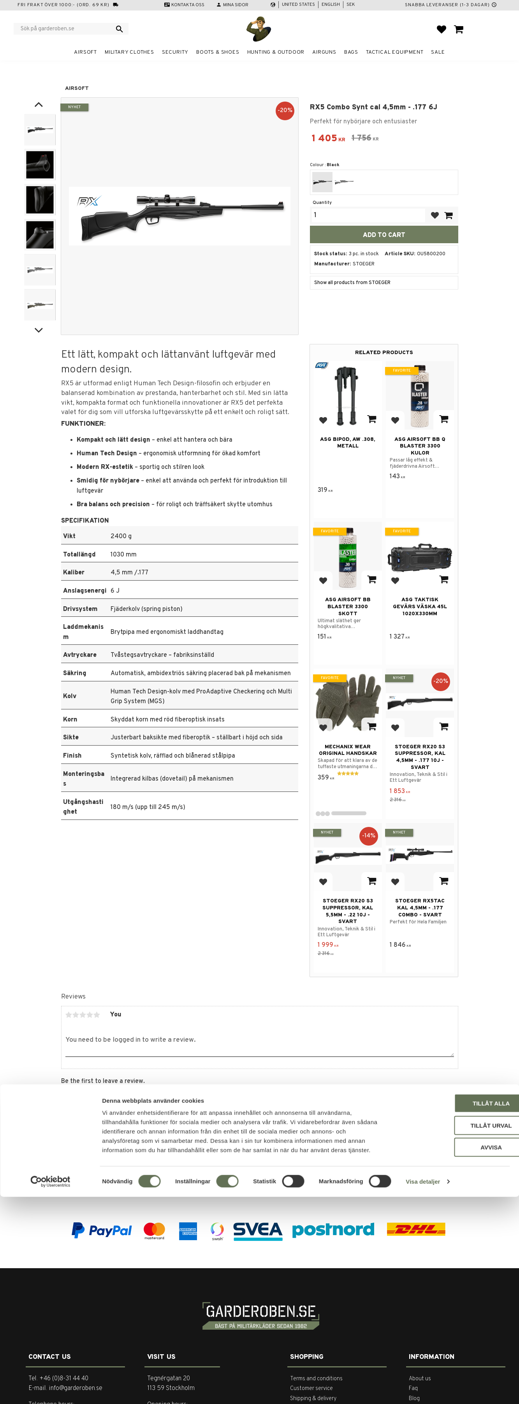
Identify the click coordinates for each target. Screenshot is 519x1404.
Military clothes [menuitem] (129, 52)
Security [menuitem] (175, 52)
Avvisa (454, 1354)
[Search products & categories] (66, 29)
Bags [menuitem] (351, 52)
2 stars (75, 1014)
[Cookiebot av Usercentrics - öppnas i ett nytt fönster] (50, 1389)
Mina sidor (235, 5)
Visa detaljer (423, 1388)
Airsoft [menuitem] (85, 52)
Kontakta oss (187, 5)
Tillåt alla (453, 1310)
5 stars (96, 1014)
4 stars (89, 1014)
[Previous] (39, 105)
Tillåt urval (454, 1332)
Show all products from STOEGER (352, 283)
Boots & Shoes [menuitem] (217, 52)
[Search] (119, 29)
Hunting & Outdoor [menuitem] (276, 52)
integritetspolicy (329, 1186)
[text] (328, 140)
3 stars (82, 1014)
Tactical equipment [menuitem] (394, 52)
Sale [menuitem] (438, 52)
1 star (68, 1014)
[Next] (39, 329)
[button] (441, 29)
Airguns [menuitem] (324, 52)
